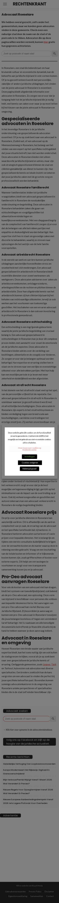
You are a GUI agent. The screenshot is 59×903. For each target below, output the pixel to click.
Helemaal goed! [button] (29, 468)
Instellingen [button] (29, 456)
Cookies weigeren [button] (30, 462)
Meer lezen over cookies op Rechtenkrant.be (29, 449)
